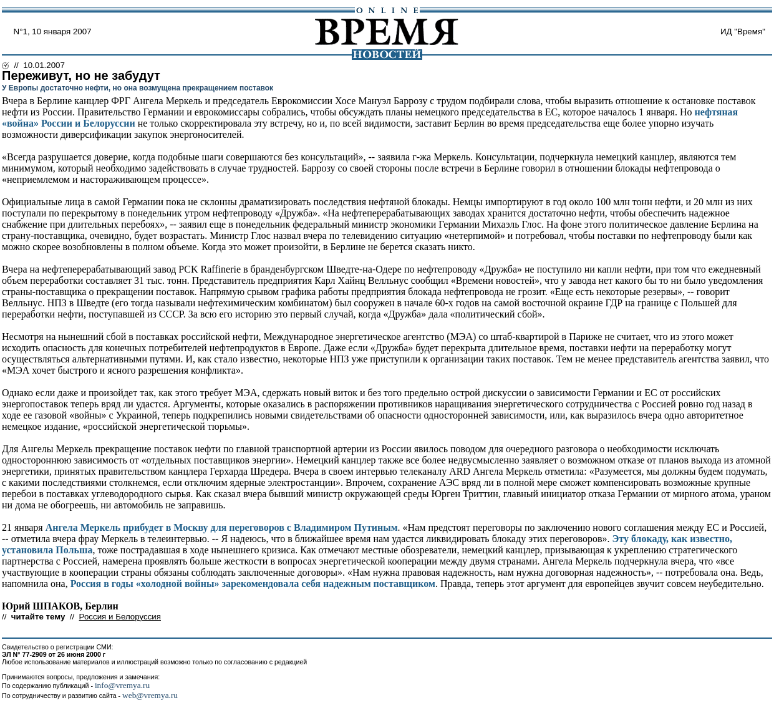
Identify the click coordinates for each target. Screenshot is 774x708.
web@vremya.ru (150, 695)
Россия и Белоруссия (120, 616)
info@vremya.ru (122, 685)
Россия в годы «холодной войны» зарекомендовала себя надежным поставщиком (252, 583)
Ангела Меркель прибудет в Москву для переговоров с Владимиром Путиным (222, 527)
